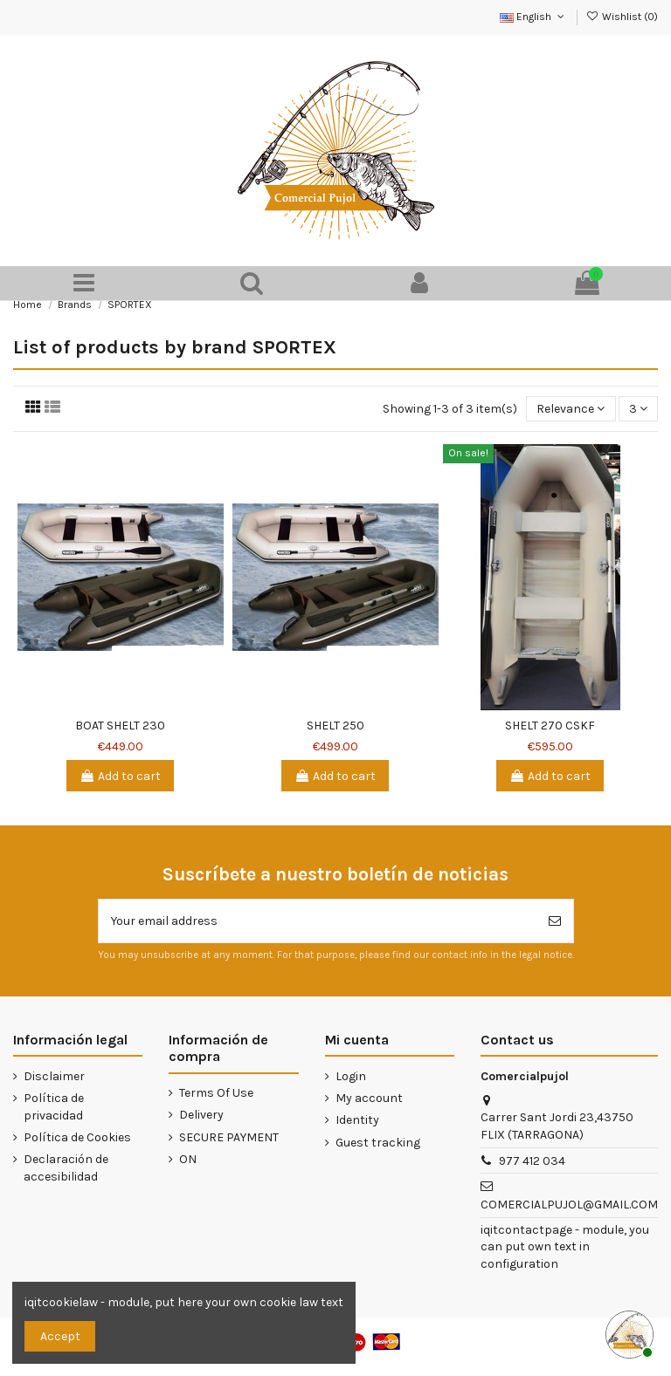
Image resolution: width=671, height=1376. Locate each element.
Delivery (201, 1114)
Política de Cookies (77, 1137)
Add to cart (120, 776)
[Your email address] (317, 921)
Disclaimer (54, 1076)
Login (351, 1076)
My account (369, 1098)
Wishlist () (622, 16)
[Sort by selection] (570, 408)
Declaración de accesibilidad (66, 1168)
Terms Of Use (216, 1092)
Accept (60, 1336)
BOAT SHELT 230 (120, 725)
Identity (357, 1119)
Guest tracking (378, 1142)
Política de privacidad (54, 1107)
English (533, 16)
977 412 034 (532, 1161)
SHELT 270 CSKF (550, 725)
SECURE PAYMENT (229, 1137)
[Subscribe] (554, 921)
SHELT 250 (335, 725)
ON (188, 1159)
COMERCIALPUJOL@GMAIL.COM (569, 1204)
